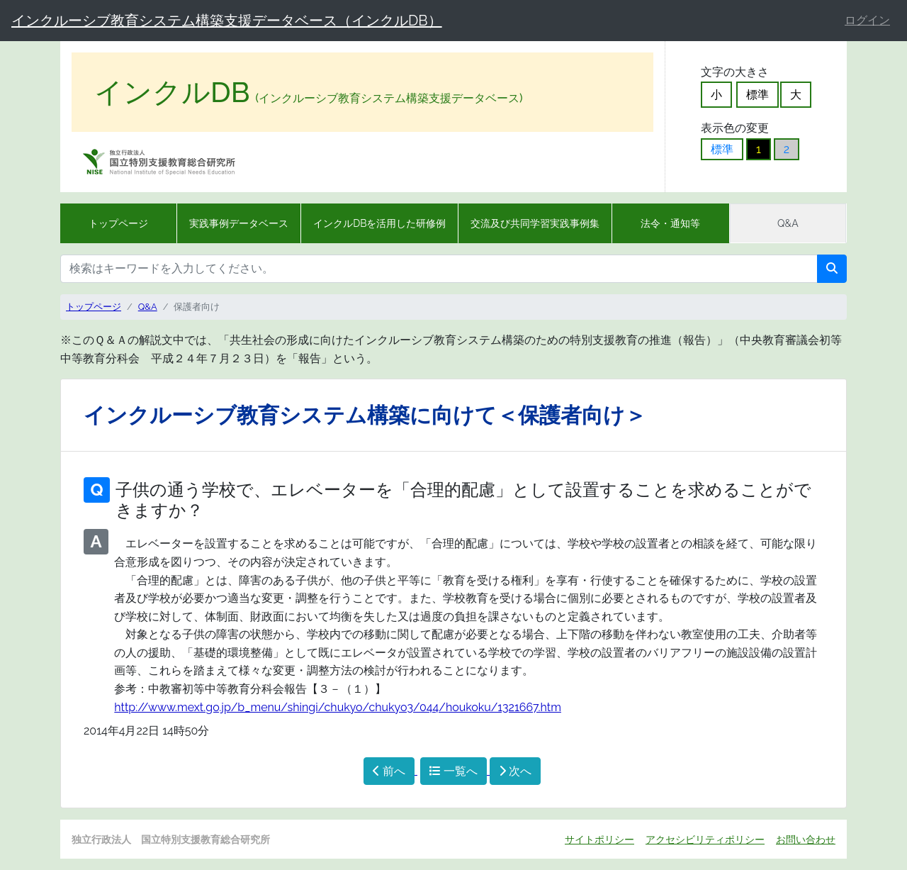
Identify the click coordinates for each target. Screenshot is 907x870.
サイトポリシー (599, 839)
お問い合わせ (805, 839)
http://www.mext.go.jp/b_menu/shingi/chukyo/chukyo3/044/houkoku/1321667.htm (337, 707)
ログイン (867, 20)
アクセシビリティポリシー (705, 839)
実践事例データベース (238, 223)
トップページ (118, 223)
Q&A (788, 223)
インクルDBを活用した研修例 (379, 223)
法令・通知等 (670, 223)
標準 (757, 94)
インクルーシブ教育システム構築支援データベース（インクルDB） (226, 20)
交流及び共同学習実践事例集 (535, 223)
